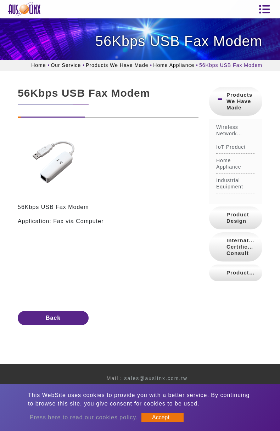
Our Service (66, 65)
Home (38, 65)
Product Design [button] (237, 217)
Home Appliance (173, 65)
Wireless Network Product (227, 130)
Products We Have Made (117, 65)
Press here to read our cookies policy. (84, 417)
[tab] (235, 101)
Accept (160, 417)
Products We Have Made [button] (239, 101)
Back (53, 318)
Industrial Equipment (229, 183)
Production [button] (242, 273)
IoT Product (231, 147)
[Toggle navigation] (264, 9)
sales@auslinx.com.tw (155, 378)
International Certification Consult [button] (244, 246)
